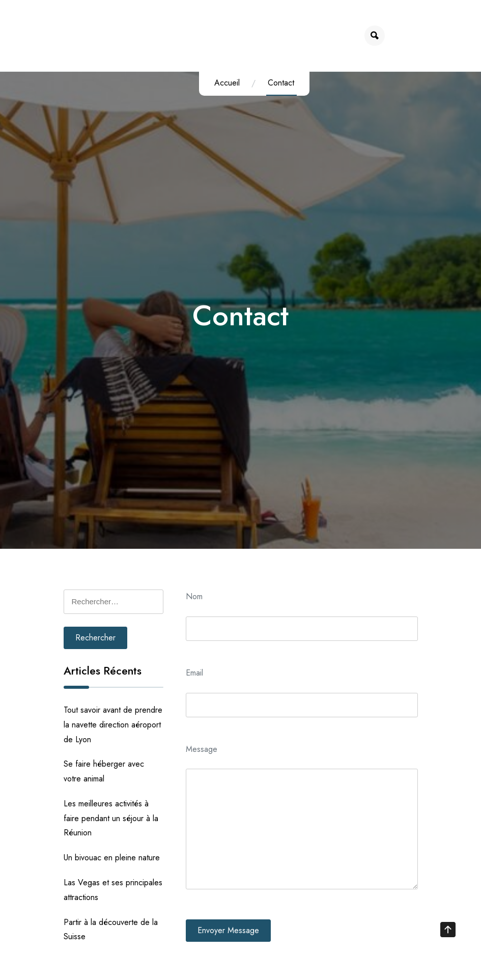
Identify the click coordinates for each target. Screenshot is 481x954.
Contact (276, 83)
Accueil (222, 83)
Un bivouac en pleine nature (112, 857)
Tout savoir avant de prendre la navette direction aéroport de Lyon (113, 724)
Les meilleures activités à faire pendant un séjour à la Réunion (111, 818)
